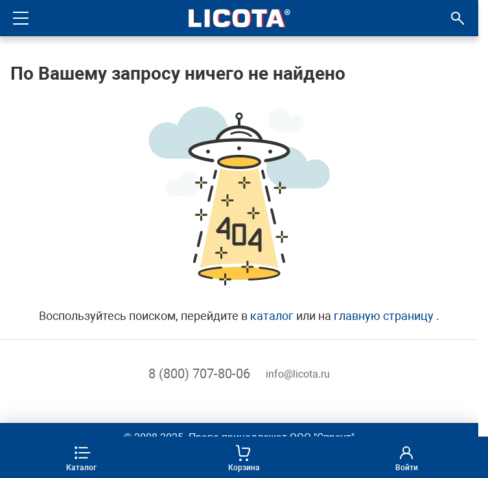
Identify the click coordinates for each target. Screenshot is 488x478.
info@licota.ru (298, 374)
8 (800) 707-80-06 (199, 373)
